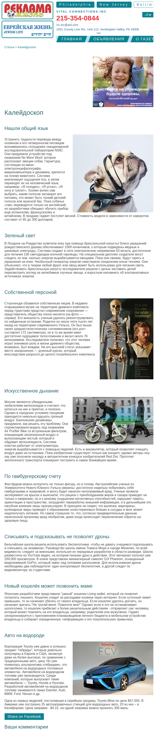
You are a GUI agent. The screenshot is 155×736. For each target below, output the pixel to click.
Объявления (108, 39)
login (99, 33)
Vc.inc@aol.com (67, 25)
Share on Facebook (24, 716)
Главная (72, 39)
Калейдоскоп (27, 47)
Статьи (9, 47)
